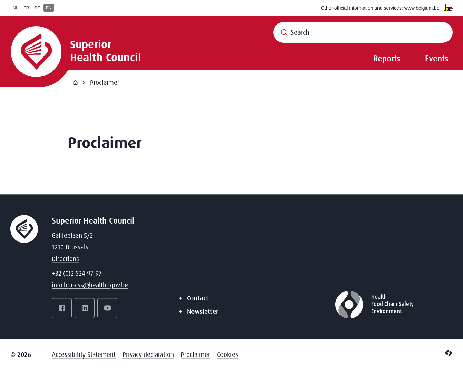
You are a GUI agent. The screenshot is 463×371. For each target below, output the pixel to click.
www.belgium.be (422, 8)
